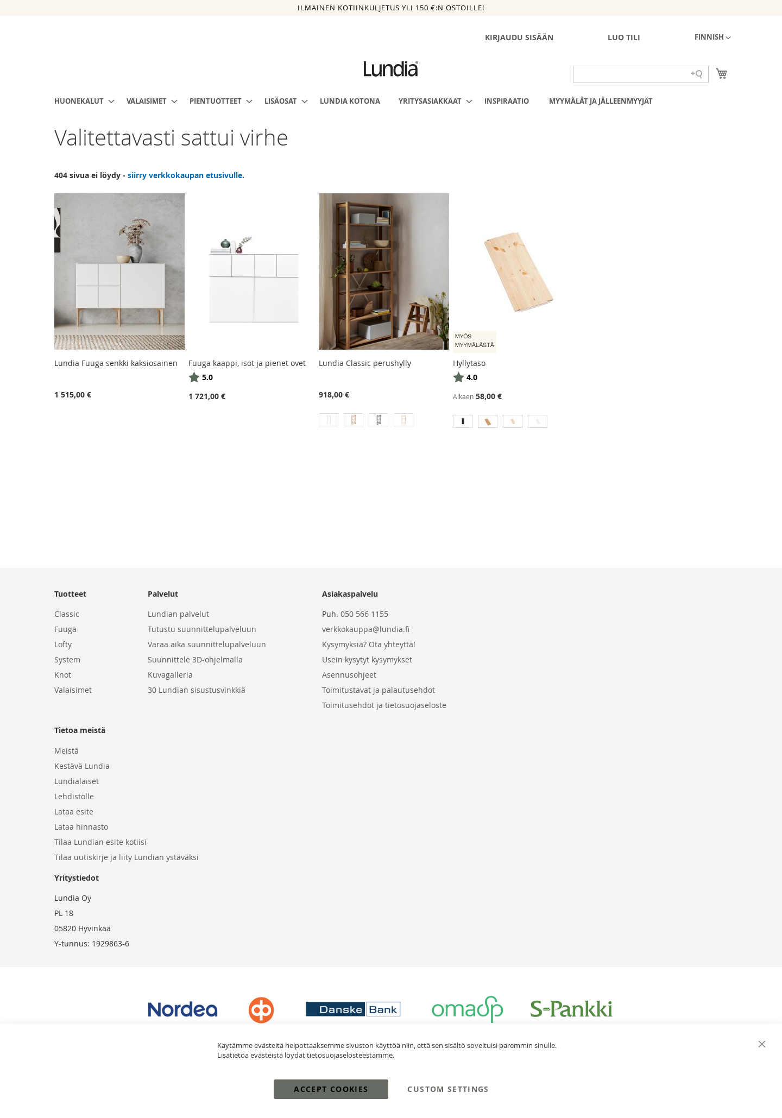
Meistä (66, 751)
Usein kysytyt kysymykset (367, 659)
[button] (713, 38)
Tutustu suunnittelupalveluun (202, 629)
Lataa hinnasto (81, 827)
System (67, 659)
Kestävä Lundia (82, 766)
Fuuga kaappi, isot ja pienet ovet (247, 363)
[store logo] (391, 69)
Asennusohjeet (349, 674)
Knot (62, 674)
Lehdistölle (74, 796)
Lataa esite (73, 811)
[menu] (391, 101)
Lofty (63, 644)
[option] (328, 419)
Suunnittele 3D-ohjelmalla (195, 659)
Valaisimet (73, 690)
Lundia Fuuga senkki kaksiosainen (116, 363)
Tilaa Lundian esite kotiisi (100, 842)
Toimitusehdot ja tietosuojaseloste (384, 705)
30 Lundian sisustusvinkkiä (196, 690)
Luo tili (624, 37)
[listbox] (384, 421)
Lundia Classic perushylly (365, 363)
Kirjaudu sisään (519, 37)
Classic (66, 614)
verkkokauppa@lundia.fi (365, 629)
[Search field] (641, 74)
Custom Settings (448, 1089)
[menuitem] (81, 101)
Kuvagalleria (170, 674)
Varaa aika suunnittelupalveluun (207, 644)
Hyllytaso (469, 363)
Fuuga (65, 629)
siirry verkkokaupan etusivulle (185, 175)
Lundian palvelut (178, 614)
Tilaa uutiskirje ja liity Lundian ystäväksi (126, 857)
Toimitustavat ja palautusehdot (378, 690)
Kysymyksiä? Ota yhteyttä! (368, 644)
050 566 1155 (364, 614)
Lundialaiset (76, 781)
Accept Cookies (331, 1089)
